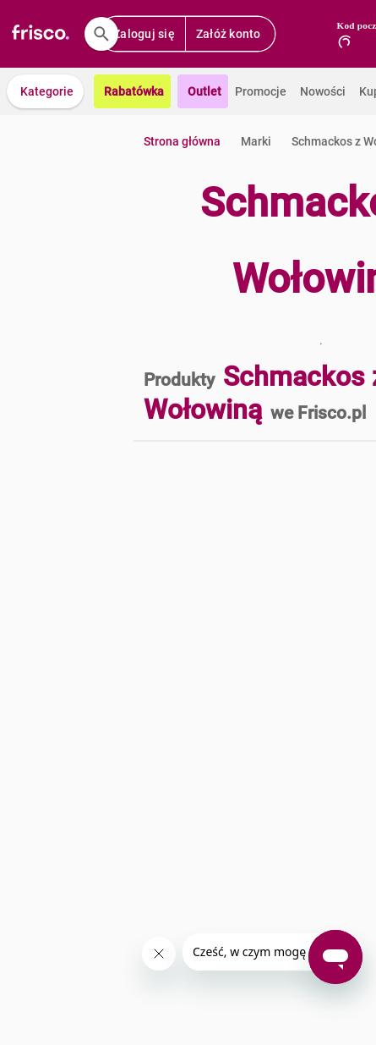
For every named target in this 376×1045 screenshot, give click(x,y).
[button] (45, 91)
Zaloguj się (144, 34)
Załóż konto (228, 34)
